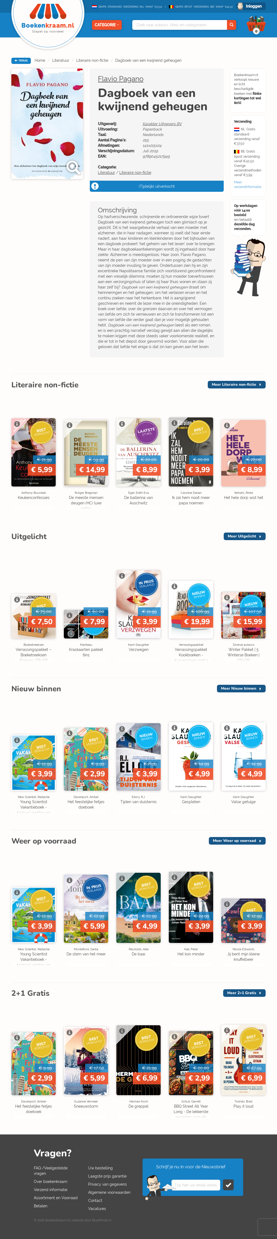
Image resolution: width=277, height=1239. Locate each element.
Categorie (107, 25)
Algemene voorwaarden (109, 1192)
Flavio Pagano (120, 79)
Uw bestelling (100, 1168)
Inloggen (254, 6)
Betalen (40, 1206)
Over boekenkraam (50, 1181)
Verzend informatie (50, 1190)
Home (40, 60)
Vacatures (97, 1208)
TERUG (21, 61)
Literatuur (60, 60)
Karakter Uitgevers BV (162, 124)
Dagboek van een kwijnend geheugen (148, 60)
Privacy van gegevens (107, 1184)
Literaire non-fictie (92, 60)
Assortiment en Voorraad (56, 1198)
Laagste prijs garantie (107, 1176)
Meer (234, 384)
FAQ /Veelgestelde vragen (51, 1171)
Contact (95, 1200)
